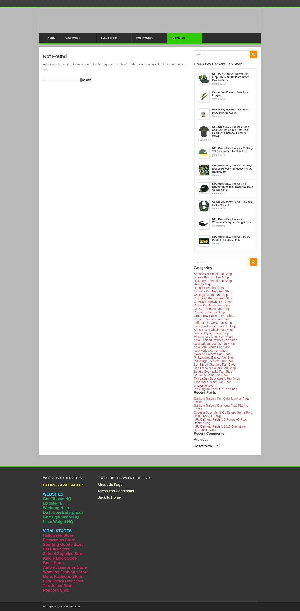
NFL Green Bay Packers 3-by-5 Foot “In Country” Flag (231, 238)
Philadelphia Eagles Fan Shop (214, 357)
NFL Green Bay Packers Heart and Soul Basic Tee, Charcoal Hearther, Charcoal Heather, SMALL (230, 132)
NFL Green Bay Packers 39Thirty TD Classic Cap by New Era (232, 150)
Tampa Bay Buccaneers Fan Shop (217, 378)
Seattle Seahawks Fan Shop (213, 371)
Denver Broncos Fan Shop (212, 309)
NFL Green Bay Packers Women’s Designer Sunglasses (231, 221)
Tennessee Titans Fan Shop (213, 382)
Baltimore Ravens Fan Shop (213, 281)
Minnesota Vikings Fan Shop (213, 336)
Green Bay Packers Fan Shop (214, 315)
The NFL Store (72, 606)
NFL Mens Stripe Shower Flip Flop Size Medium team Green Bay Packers (230, 77)
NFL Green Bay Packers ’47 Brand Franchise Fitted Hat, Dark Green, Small (232, 186)
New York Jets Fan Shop (210, 350)
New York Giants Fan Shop (212, 347)
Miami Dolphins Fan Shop (211, 333)
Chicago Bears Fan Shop (211, 295)
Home (51, 37)
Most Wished (144, 37)
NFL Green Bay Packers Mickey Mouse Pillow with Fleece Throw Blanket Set (232, 168)
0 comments (218, 83)
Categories (72, 37)
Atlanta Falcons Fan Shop (211, 277)
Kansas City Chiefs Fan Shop (214, 329)
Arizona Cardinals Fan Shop (213, 274)
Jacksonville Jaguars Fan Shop (215, 326)
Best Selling (109, 37)
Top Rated (178, 37)
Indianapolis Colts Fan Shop (213, 322)
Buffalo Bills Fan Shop (209, 288)
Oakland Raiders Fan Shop (212, 354)
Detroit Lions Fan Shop (209, 312)
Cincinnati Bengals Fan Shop (213, 298)
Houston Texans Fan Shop (212, 319)
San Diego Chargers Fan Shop (214, 364)
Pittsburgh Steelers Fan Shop (214, 361)
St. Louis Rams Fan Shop (211, 375)
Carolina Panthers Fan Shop (213, 291)
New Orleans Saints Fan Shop (214, 343)
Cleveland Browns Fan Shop (213, 302)
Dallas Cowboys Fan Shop (212, 305)
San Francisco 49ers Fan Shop (215, 368)
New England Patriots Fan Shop (215, 340)
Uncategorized (203, 385)
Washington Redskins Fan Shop (215, 389)
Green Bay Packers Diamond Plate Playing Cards (230, 111)
